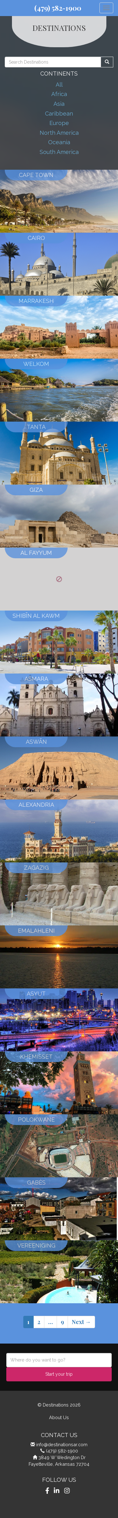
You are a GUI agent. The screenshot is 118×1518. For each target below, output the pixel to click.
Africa (59, 94)
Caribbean (59, 113)
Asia (59, 103)
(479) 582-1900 (57, 8)
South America (59, 152)
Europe (59, 123)
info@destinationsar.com (61, 1444)
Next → (81, 1322)
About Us (59, 1417)
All (59, 84)
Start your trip (59, 1374)
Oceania (59, 142)
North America (59, 132)
